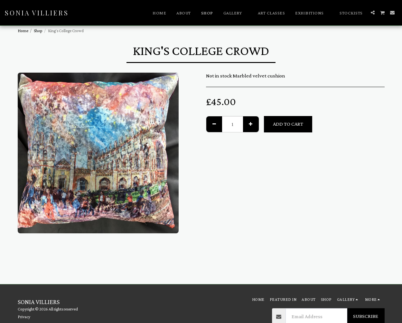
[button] (235, 12)
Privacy (24, 316)
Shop (38, 30)
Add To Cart (288, 124)
